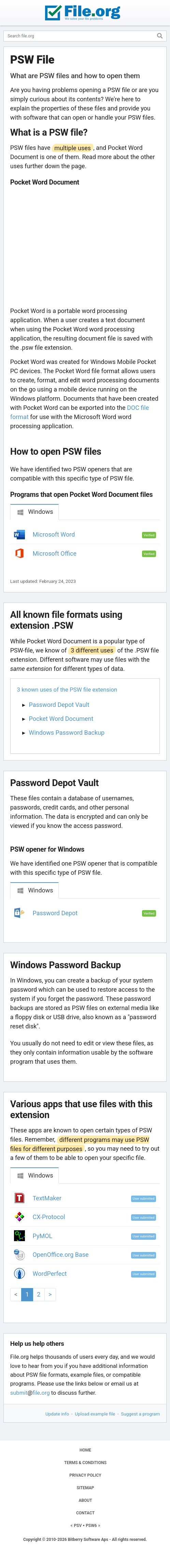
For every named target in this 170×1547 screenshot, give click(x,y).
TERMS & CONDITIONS (85, 1462)
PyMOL (43, 1235)
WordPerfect (50, 1273)
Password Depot (55, 913)
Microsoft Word (54, 534)
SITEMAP (85, 1487)
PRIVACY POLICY (85, 1475)
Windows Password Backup (67, 732)
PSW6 (91, 1525)
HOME (85, 1450)
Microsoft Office (55, 553)
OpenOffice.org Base (61, 1254)
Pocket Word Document (61, 718)
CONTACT (85, 1513)
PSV (78, 1525)
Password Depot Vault (59, 704)
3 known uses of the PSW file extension (67, 689)
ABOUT (85, 1500)
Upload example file (95, 1413)
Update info (57, 1413)
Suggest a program (140, 1413)
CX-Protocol (49, 1216)
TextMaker (47, 1198)
